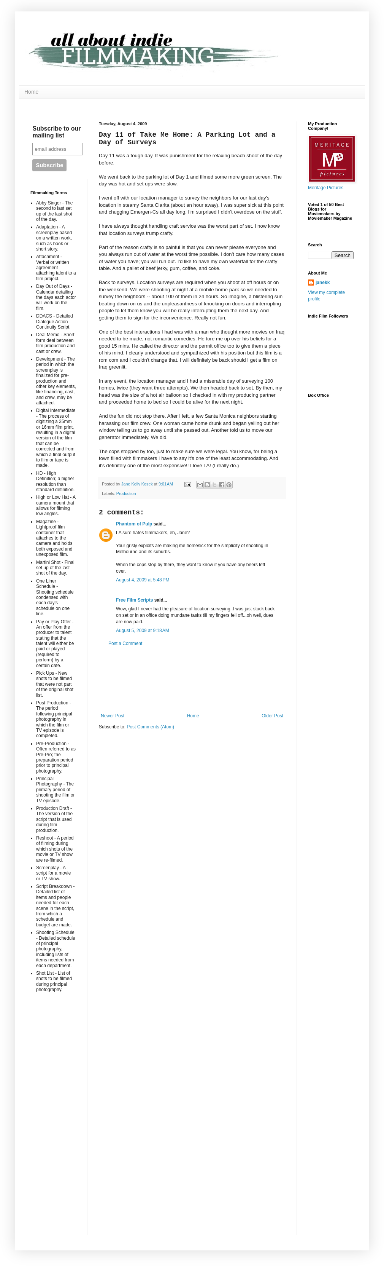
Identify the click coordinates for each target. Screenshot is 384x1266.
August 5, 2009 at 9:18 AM (142, 630)
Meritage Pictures (325, 187)
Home (31, 92)
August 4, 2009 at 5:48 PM (142, 580)
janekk (323, 282)
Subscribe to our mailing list (56, 132)
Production (126, 493)
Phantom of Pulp (134, 524)
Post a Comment (125, 643)
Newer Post (112, 715)
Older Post (272, 715)
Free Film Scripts (134, 600)
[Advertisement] (192, 680)
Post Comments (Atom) (150, 727)
